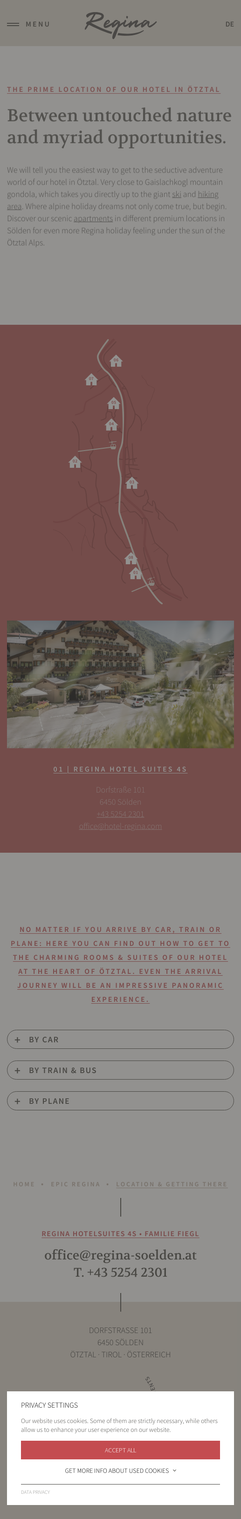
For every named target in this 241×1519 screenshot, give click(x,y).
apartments (93, 223)
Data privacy (120, 1476)
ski (176, 199)
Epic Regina (76, 1184)
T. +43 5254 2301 (121, 1273)
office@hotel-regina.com (120, 825)
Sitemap (120, 1488)
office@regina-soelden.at (120, 1255)
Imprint (120, 1464)
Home (24, 1184)
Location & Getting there (172, 1184)
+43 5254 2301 (120, 813)
